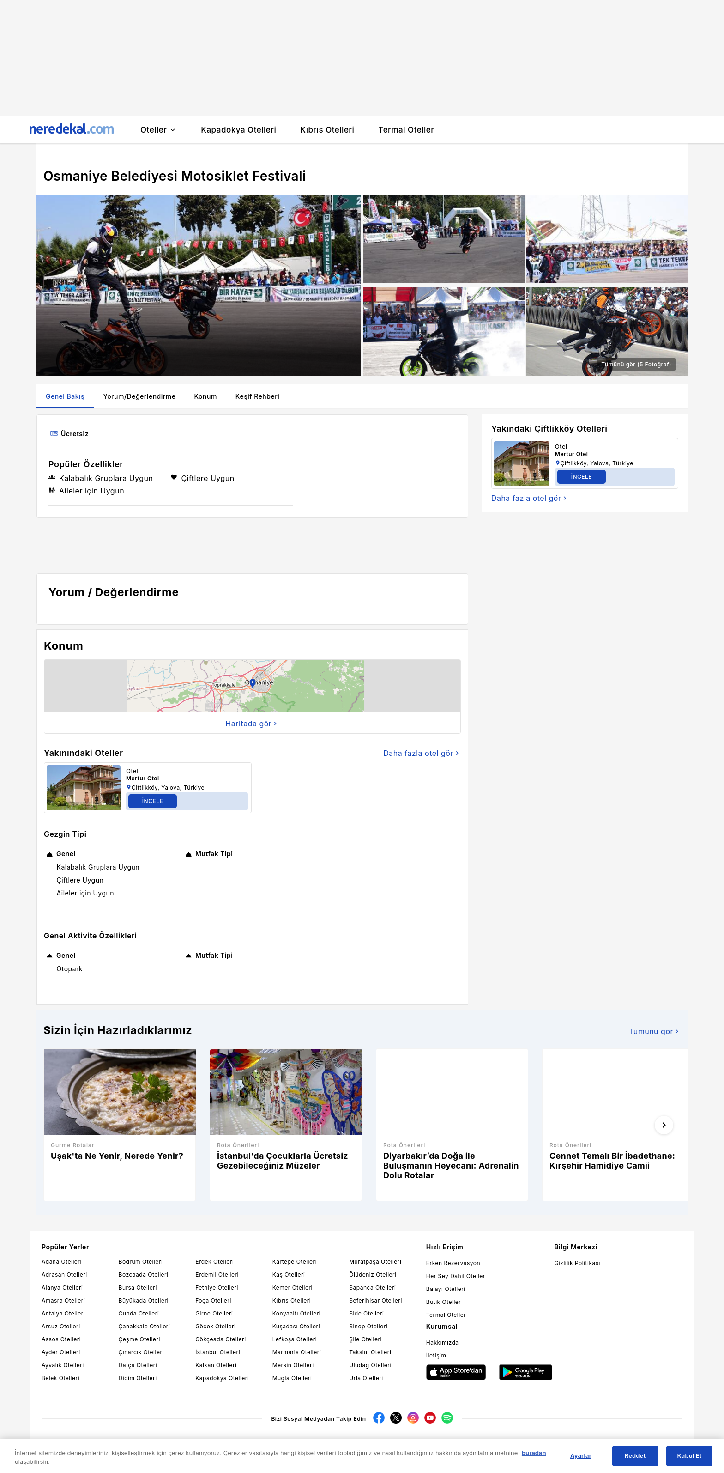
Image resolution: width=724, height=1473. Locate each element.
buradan (534, 1452)
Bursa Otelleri (138, 1287)
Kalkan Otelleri (215, 1365)
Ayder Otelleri (61, 1352)
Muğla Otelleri (292, 1378)
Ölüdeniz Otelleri (372, 1274)
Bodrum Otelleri (141, 1261)
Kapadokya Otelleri (222, 1378)
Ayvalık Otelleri (63, 1365)
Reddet (635, 1455)
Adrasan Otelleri (64, 1274)
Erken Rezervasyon (453, 1263)
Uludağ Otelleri (370, 1365)
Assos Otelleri (61, 1339)
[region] (362, 1456)
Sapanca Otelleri (372, 1287)
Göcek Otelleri (215, 1326)
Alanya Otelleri (62, 1287)
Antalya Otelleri (63, 1313)
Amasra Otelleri (63, 1300)
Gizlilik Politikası (577, 1263)
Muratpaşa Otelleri (375, 1261)
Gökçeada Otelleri (220, 1339)
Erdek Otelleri (214, 1261)
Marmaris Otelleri (296, 1352)
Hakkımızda (442, 1342)
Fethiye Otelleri (216, 1287)
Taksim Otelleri (370, 1352)
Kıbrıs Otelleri (291, 1300)
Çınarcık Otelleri (141, 1352)
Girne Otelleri (214, 1313)
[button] (252, 686)
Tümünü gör (655, 1031)
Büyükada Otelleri (144, 1300)
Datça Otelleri (138, 1365)
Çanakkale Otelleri (144, 1326)
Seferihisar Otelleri (375, 1300)
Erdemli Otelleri (217, 1274)
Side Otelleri (366, 1313)
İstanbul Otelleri (217, 1352)
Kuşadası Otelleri (296, 1326)
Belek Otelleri (60, 1378)
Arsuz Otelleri (61, 1326)
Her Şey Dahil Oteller (455, 1275)
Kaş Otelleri (288, 1274)
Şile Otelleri (365, 1339)
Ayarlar (580, 1455)
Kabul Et (689, 1455)
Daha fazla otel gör (422, 753)
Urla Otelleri (366, 1378)
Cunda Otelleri (139, 1313)
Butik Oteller (443, 1301)
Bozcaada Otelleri (144, 1274)
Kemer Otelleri (292, 1287)
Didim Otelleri (138, 1378)
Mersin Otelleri (293, 1365)
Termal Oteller (446, 1314)
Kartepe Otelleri (294, 1261)
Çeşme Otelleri (139, 1339)
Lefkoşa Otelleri (294, 1339)
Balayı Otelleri (445, 1288)
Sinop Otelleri (368, 1326)
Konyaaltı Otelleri (296, 1313)
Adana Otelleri (62, 1261)
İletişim (436, 1355)
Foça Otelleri (213, 1300)
